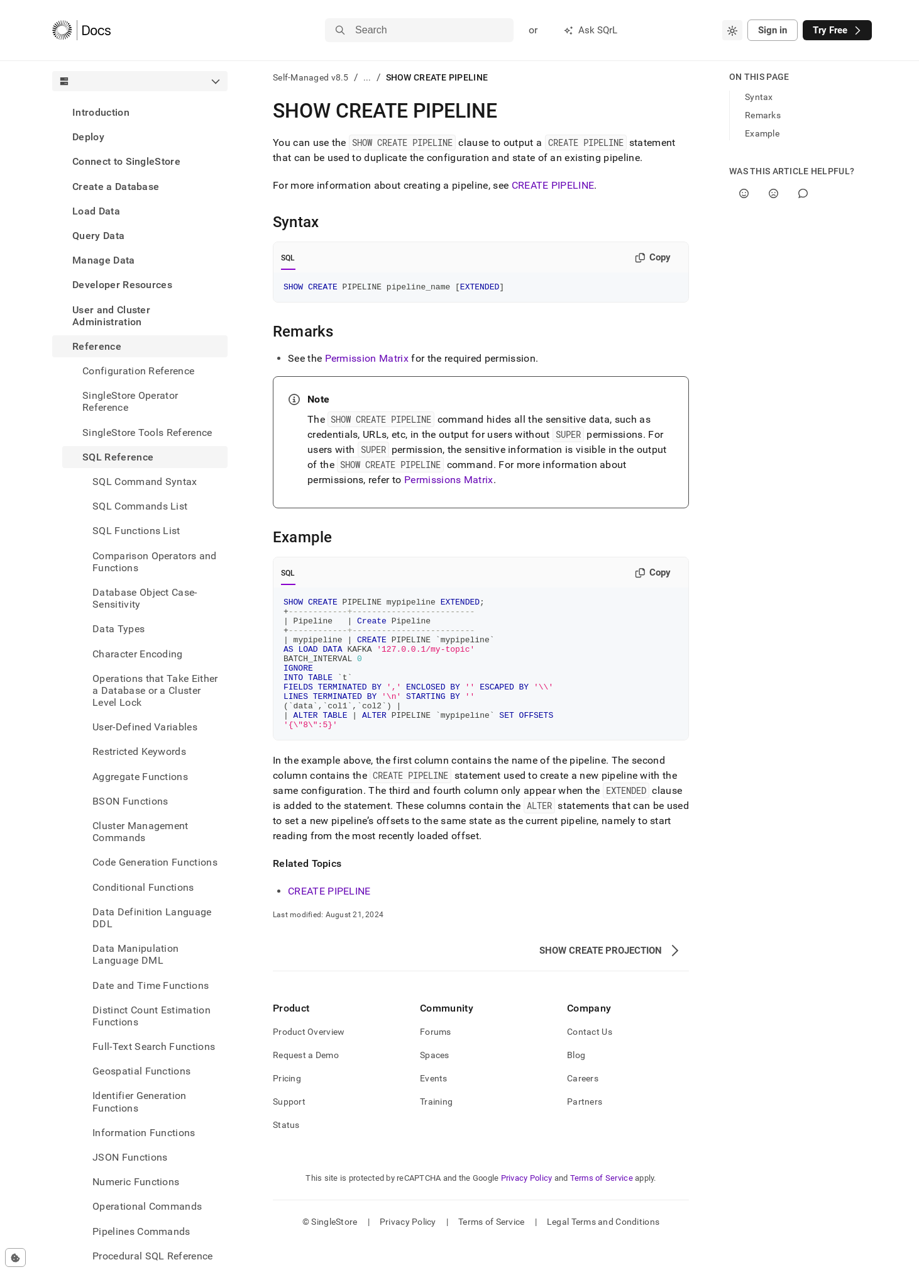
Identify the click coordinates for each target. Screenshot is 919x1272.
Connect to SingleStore (126, 161)
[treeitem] (140, 112)
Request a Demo (306, 1083)
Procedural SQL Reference (152, 1256)
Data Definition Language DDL (152, 918)
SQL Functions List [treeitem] (136, 531)
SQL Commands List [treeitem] (139, 506)
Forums (435, 1060)
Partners (584, 1130)
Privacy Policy (527, 1206)
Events (434, 1107)
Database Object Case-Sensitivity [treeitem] (144, 598)
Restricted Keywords (139, 751)
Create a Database (115, 186)
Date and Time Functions (150, 985)
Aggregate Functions (140, 777)
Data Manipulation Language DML (135, 954)
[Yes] (744, 193)
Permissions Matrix (448, 482)
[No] (773, 193)
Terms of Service (601, 1206)
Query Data (98, 236)
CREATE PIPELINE (553, 185)
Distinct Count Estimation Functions (151, 1016)
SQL (288, 258)
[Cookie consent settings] (15, 1257)
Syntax (759, 97)
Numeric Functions (135, 1182)
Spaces (434, 1083)
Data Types (118, 629)
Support (289, 1130)
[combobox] (732, 30)
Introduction (100, 112)
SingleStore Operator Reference (130, 401)
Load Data (96, 211)
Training (436, 1130)
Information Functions (143, 1133)
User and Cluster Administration (111, 316)
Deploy (88, 137)
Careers (582, 1107)
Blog (576, 1083)
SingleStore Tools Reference (147, 432)
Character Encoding (137, 654)
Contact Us (589, 1060)
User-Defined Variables (144, 727)
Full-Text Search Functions (153, 1046)
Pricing (287, 1107)
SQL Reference (117, 457)
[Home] (81, 30)
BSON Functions (130, 801)
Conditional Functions (143, 887)
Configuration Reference (138, 371)
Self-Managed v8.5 (311, 77)
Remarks (763, 115)
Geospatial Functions (141, 1071)
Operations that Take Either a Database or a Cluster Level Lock (155, 690)
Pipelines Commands (141, 1231)
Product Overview (308, 1060)
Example (762, 133)
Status (286, 1153)
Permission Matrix (367, 360)
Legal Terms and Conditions (603, 1250)
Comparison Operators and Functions (154, 562)
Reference (96, 346)
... (367, 77)
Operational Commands (147, 1206)
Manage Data (103, 260)
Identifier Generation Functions (139, 1101)
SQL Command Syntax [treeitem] (144, 482)
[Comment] (803, 193)
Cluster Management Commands (140, 832)
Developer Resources (122, 285)
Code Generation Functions (154, 862)
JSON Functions (129, 1157)
